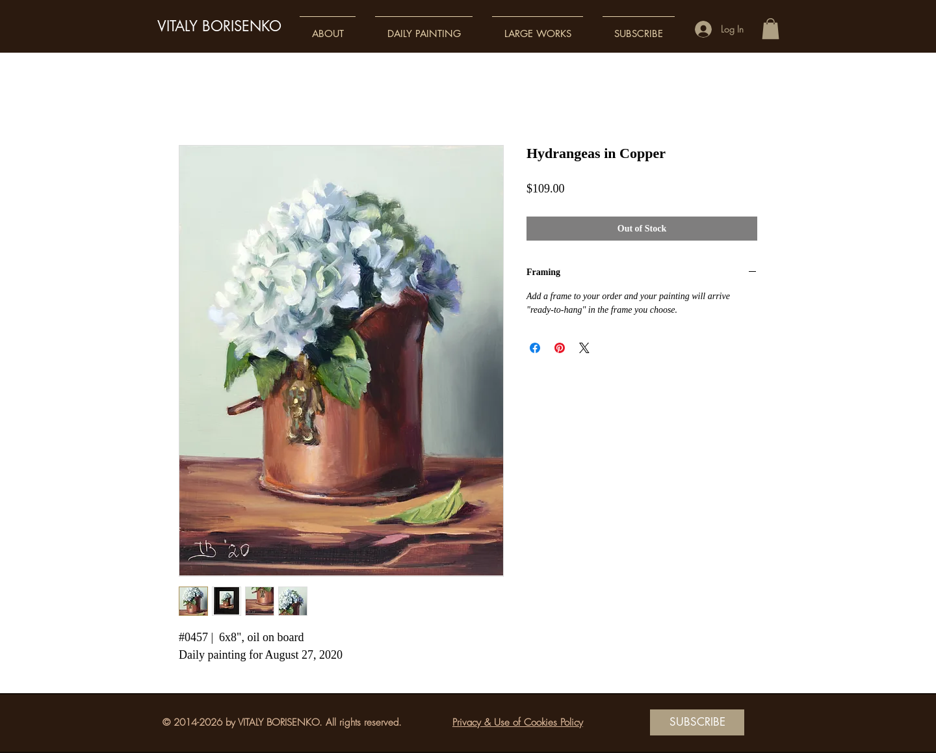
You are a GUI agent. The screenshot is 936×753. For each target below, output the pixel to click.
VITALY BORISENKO (219, 26)
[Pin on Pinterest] (559, 348)
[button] (327, 27)
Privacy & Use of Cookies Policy (517, 722)
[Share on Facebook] (535, 348)
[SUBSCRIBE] (697, 722)
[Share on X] (584, 348)
